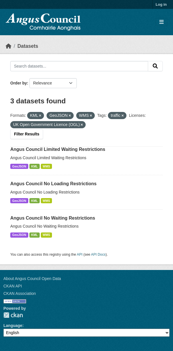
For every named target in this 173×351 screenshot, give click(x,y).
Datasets (27, 46)
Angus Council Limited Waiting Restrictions (57, 149)
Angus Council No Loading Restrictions (53, 183)
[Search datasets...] (79, 66)
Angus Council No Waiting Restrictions (52, 218)
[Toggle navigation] (161, 22)
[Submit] (155, 66)
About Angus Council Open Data (32, 278)
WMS (46, 166)
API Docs (98, 255)
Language (12, 325)
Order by (18, 83)
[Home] (8, 46)
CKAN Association (19, 293)
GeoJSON (19, 166)
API (80, 255)
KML (34, 166)
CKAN (13, 315)
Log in (161, 4)
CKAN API (12, 286)
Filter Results (26, 134)
